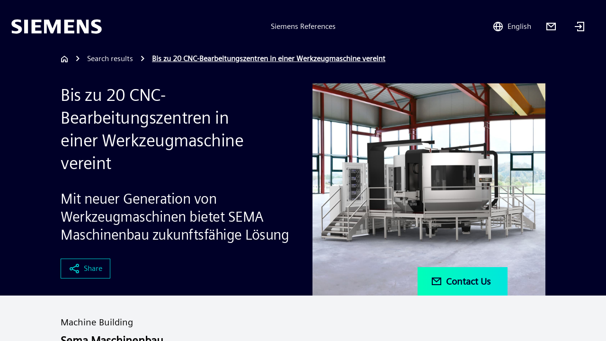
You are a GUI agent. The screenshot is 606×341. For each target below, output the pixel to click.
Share (85, 268)
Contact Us (460, 281)
